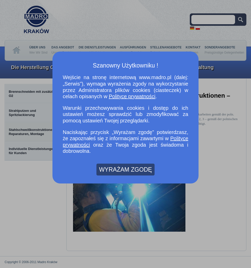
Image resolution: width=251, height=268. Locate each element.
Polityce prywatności (132, 96)
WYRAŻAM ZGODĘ (125, 169)
